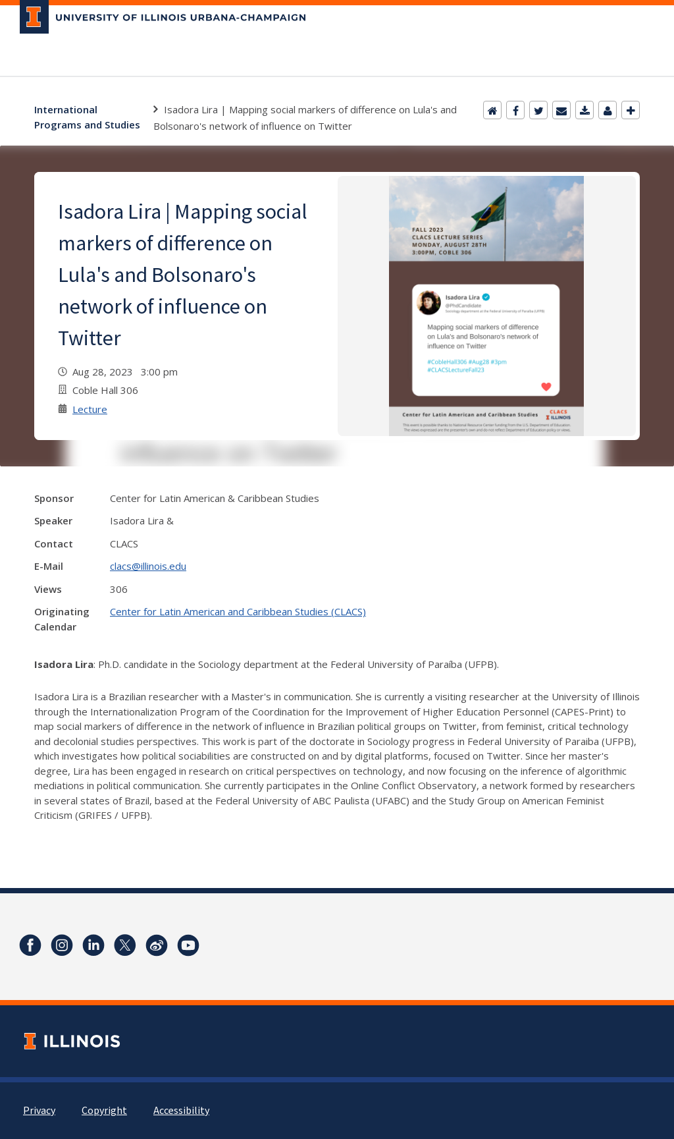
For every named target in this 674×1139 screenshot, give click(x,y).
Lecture (89, 409)
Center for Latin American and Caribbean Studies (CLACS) (238, 611)
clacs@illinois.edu (148, 565)
